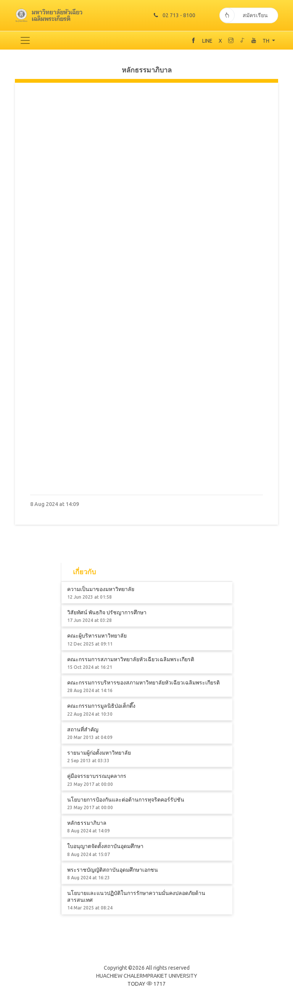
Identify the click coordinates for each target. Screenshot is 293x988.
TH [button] (266, 41)
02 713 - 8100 (174, 15)
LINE (207, 41)
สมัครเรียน (243, 15)
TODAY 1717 (146, 984)
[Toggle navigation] (25, 40)
